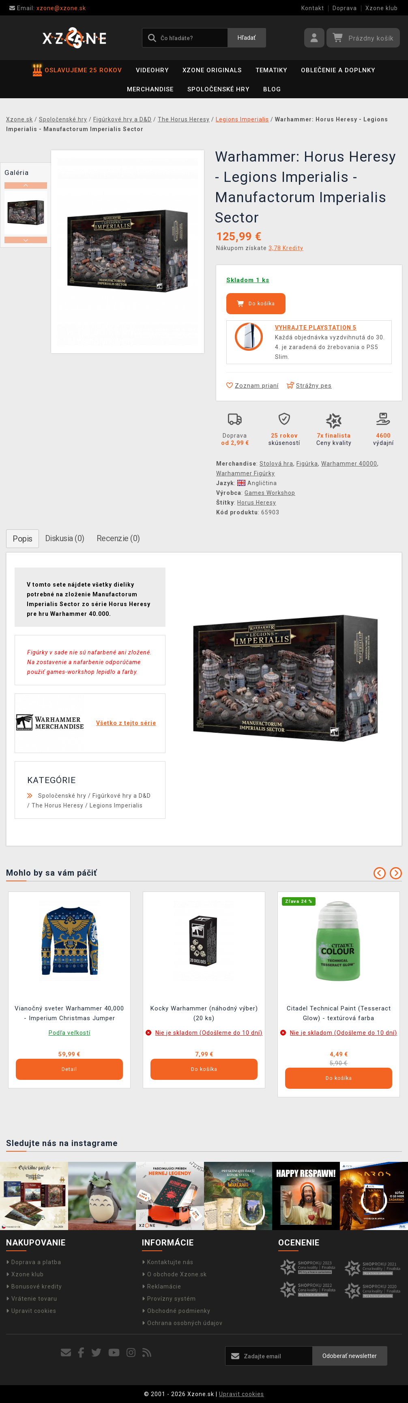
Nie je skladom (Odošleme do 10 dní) (208, 1033)
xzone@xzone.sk (47, 8)
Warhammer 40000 (349, 463)
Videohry (152, 70)
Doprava (345, 8)
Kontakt (312, 8)
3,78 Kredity (285, 248)
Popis (22, 539)
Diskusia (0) (64, 538)
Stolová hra (276, 463)
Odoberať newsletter (349, 1356)
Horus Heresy (256, 502)
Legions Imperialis (116, 805)
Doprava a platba (33, 1262)
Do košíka (256, 303)
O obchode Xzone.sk (174, 1274)
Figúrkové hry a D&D (121, 795)
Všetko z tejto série (126, 723)
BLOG (272, 89)
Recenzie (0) (118, 538)
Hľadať (247, 37)
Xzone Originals (212, 70)
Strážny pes (309, 385)
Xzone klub (381, 8)
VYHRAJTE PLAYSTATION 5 (315, 327)
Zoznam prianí (252, 385)
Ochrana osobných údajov (182, 1323)
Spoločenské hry (218, 89)
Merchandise (150, 89)
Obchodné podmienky (176, 1311)
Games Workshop (270, 493)
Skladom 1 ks (247, 280)
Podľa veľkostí (69, 1033)
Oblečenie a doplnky (338, 70)
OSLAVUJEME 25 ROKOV (77, 70)
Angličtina (257, 483)
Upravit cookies (31, 1311)
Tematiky (271, 70)
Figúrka (307, 463)
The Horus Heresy (58, 805)
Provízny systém (169, 1298)
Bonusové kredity (34, 1286)
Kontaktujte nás (167, 1262)
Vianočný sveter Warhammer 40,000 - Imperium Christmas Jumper (69, 1013)
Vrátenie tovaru (31, 1298)
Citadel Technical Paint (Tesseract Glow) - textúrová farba (339, 1013)
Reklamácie (161, 1286)
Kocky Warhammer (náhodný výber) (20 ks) (204, 1013)
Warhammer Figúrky (245, 473)
